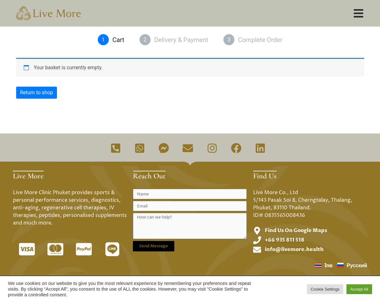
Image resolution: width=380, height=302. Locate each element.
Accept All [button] (359, 289)
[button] (358, 13)
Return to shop (36, 92)
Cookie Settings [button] (325, 289)
